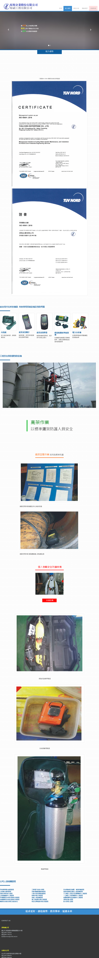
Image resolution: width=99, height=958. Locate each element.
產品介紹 (76, 8)
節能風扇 (93, 8)
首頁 (60, 8)
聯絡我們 (85, 8)
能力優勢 (67, 8)
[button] (7, 28)
